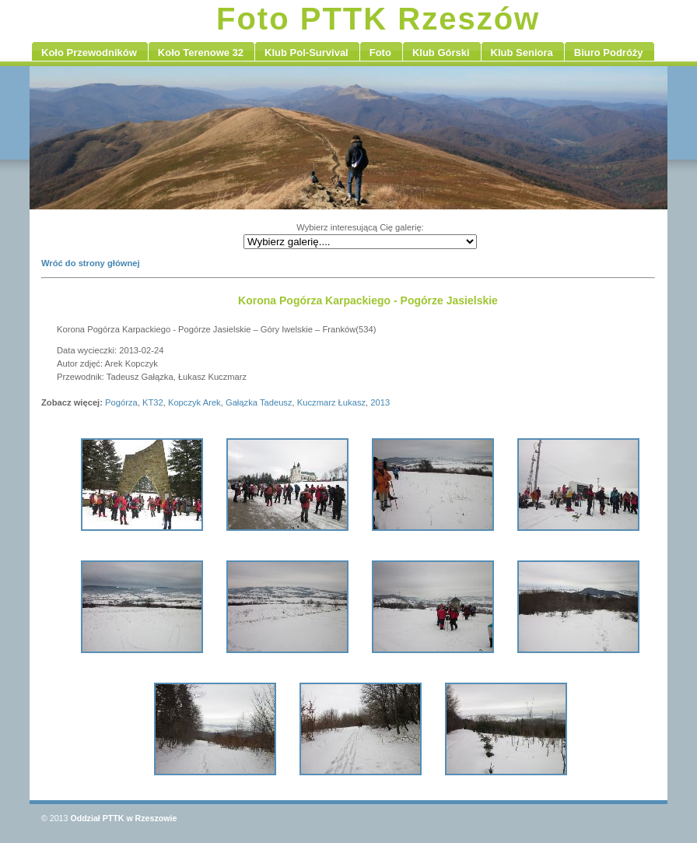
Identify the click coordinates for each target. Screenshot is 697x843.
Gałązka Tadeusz (259, 402)
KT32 (152, 402)
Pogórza (121, 402)
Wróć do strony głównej (90, 263)
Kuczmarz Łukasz (331, 402)
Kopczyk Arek (194, 402)
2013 (380, 402)
